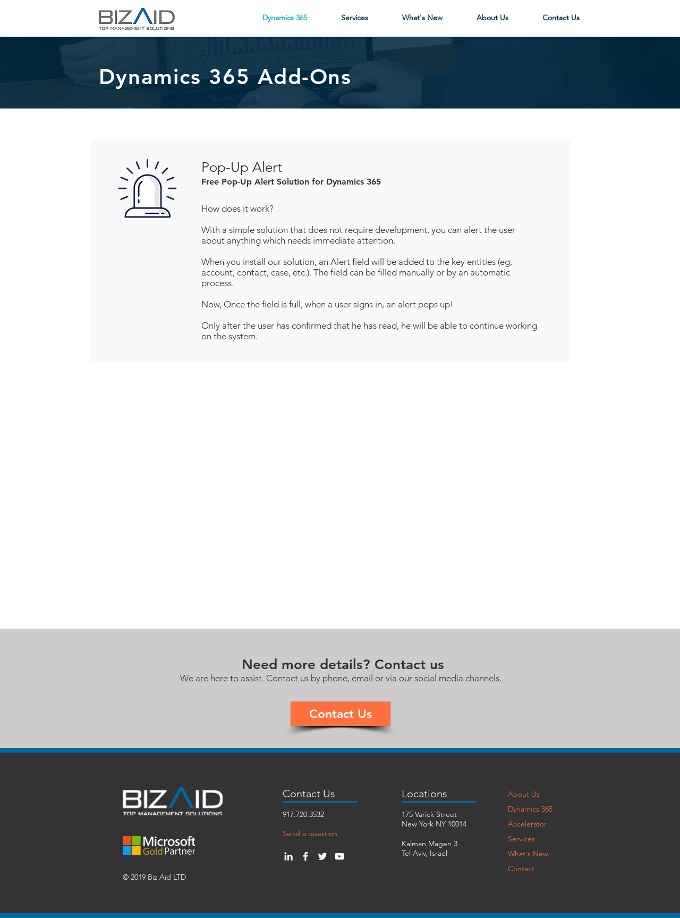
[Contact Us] (340, 714)
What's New (528, 853)
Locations (424, 793)
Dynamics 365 (530, 809)
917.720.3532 (303, 814)
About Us (524, 794)
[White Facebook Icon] (305, 856)
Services (521, 839)
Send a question (310, 833)
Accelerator (527, 824)
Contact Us (309, 793)
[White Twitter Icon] (322, 856)
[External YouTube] (340, 477)
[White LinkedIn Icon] (288, 856)
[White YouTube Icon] (339, 856)
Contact (521, 868)
